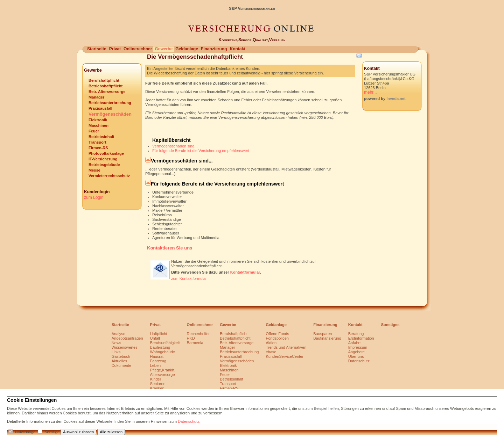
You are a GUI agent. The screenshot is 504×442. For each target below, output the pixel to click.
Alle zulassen (111, 432)
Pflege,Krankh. (162, 370)
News (116, 343)
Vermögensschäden (110, 114)
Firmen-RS (98, 148)
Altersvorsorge (162, 374)
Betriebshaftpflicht (105, 86)
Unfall (155, 338)
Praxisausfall (100, 108)
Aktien (271, 343)
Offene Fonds (277, 334)
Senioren (158, 384)
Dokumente (121, 365)
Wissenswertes (125, 347)
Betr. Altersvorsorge (107, 91)
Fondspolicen (277, 338)
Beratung (356, 334)
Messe (94, 170)
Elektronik (98, 120)
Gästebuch (121, 356)
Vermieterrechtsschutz (109, 176)
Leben (155, 365)
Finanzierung (214, 48)
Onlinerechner (138, 48)
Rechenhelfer (198, 334)
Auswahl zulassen (78, 432)
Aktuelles (119, 361)
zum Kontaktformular (188, 278)
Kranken (157, 388)
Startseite (96, 48)
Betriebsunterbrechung (110, 103)
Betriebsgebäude (104, 164)
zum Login (93, 197)
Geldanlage (186, 48)
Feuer (94, 131)
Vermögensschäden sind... (175, 146)
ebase (271, 352)
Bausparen (322, 334)
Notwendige (25, 432)
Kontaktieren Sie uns (169, 248)
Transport (97, 142)
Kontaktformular (245, 272)
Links (116, 352)
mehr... (370, 92)
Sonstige (51, 432)
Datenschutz (359, 361)
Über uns (356, 356)
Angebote (356, 352)
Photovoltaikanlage (106, 153)
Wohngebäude (162, 352)
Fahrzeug (158, 361)
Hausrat (157, 356)
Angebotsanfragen (127, 338)
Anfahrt (354, 343)
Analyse (118, 334)
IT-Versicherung (103, 159)
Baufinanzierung (327, 338)
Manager (96, 97)
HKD (191, 338)
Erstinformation (361, 338)
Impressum (357, 347)
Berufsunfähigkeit (165, 343)
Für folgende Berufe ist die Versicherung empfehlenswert (200, 150)
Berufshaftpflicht (104, 80)
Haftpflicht (158, 334)
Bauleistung (160, 347)
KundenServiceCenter (284, 356)
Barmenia (195, 343)
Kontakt (237, 48)
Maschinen (98, 125)
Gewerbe (164, 48)
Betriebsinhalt (101, 137)
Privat (115, 48)
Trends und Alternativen (286, 347)
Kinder (155, 379)
